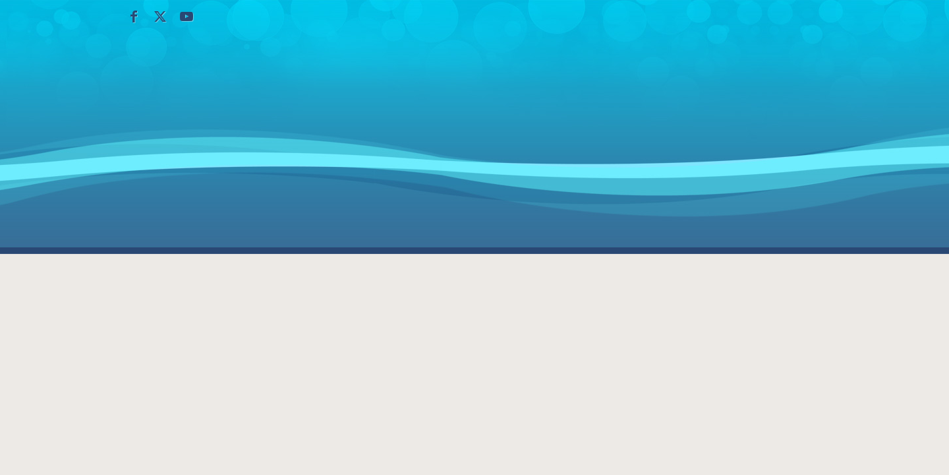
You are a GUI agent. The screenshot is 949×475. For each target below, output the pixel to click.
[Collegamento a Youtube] (186, 16)
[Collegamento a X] (160, 16)
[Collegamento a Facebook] (134, 16)
